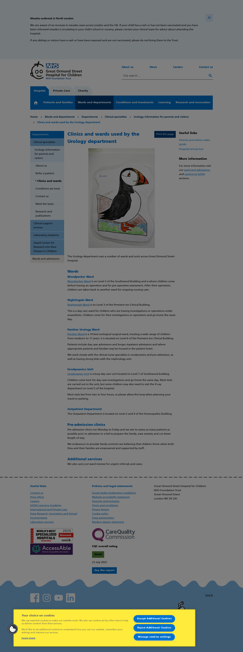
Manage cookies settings (154, 637)
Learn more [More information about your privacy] (28, 638)
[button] (12, 629)
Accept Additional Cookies (154, 618)
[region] (104, 628)
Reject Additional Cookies (154, 628)
